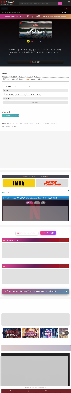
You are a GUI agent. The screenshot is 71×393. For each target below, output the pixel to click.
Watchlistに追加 (48, 233)
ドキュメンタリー (25, 123)
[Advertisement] (35, 149)
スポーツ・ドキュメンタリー (11, 115)
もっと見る (64, 240)
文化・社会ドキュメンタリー (10, 126)
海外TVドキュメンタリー (37, 123)
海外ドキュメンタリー (51, 123)
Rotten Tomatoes (42, 387)
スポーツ (17, 123)
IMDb (36, 387)
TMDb (32, 387)
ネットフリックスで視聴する (35, 62)
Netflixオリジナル (9, 123)
